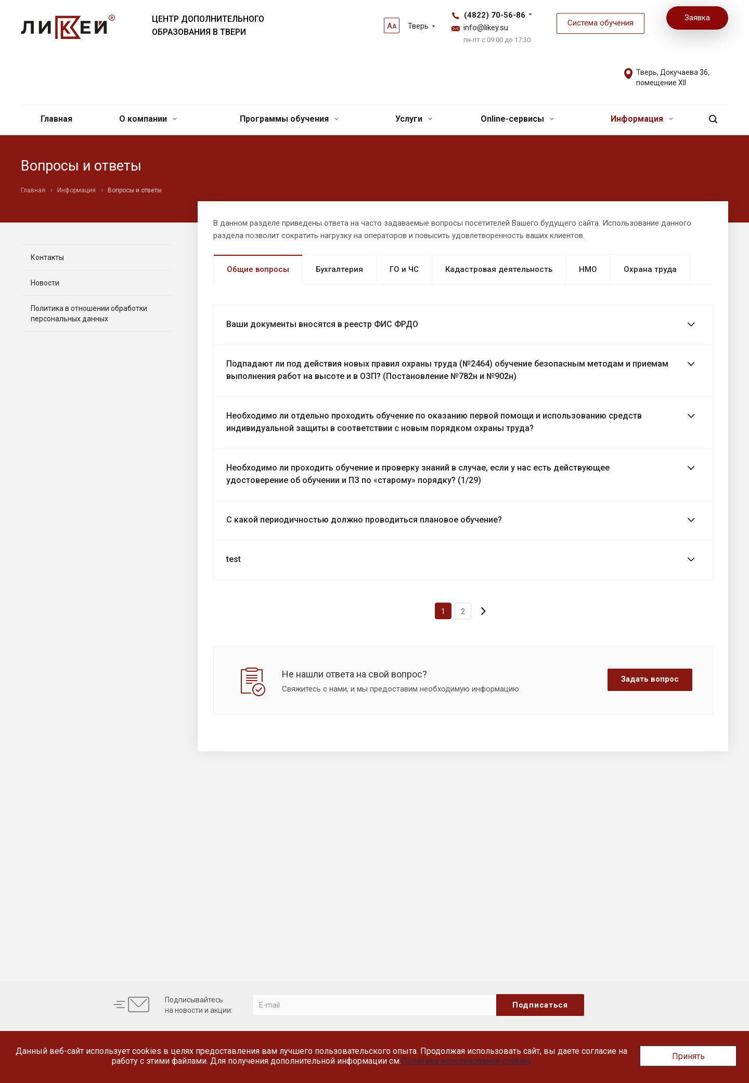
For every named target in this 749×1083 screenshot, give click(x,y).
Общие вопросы (258, 269)
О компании (148, 119)
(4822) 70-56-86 (494, 15)
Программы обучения (289, 119)
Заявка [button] (697, 17)
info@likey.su (485, 27)
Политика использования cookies (466, 1061)
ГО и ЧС (404, 269)
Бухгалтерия (339, 269)
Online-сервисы (517, 119)
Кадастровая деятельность (498, 269)
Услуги (413, 119)
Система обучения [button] (600, 23)
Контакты (47, 257)
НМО (588, 269)
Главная (56, 119)
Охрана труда (650, 269)
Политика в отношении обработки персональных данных (89, 313)
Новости (45, 283)
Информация (642, 119)
